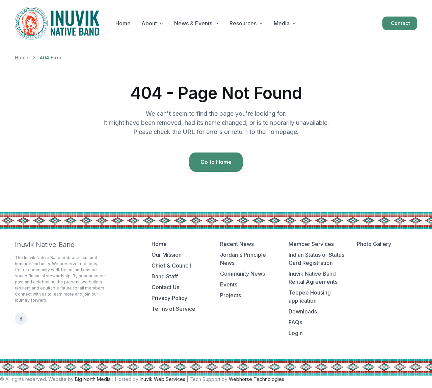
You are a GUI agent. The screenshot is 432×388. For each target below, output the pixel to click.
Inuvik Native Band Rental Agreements (313, 277)
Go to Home (216, 162)
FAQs (295, 322)
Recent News (237, 244)
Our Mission (167, 254)
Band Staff (165, 276)
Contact (400, 23)
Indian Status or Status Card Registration (316, 258)
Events (228, 284)
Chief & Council (171, 265)
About (149, 23)
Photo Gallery (374, 244)
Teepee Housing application (310, 296)
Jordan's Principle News (243, 258)
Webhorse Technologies (256, 379)
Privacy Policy (169, 298)
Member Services (311, 244)
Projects (230, 295)
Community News (242, 273)
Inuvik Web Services (162, 379)
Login (296, 333)
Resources (243, 23)
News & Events (193, 23)
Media (282, 23)
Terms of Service (173, 308)
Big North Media (93, 379)
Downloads (303, 311)
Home (123, 23)
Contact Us (165, 287)
